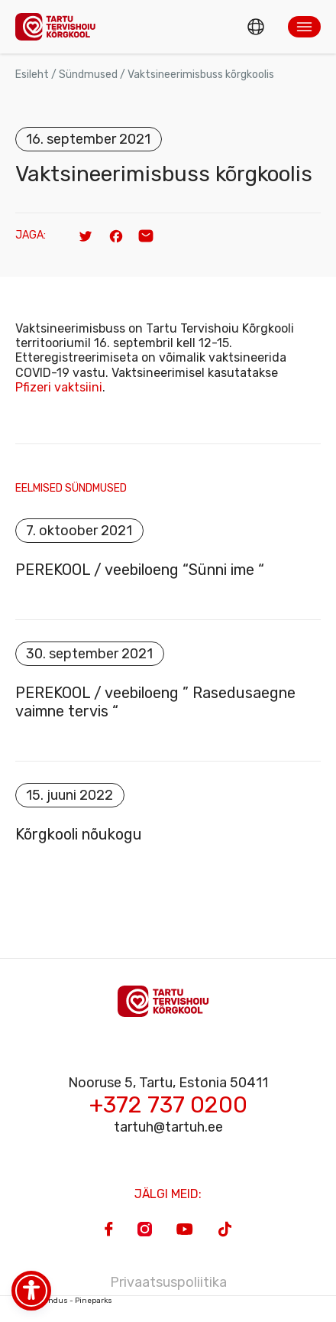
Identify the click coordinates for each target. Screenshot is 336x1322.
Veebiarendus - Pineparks (63, 1300)
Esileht (32, 74)
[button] (304, 26)
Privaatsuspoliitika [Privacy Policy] (168, 1282)
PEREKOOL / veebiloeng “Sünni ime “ (139, 569)
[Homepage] (59, 26)
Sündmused (88, 74)
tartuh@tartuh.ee (168, 1127)
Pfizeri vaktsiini (58, 387)
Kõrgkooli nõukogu (78, 834)
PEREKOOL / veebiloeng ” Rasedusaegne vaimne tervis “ (155, 702)
